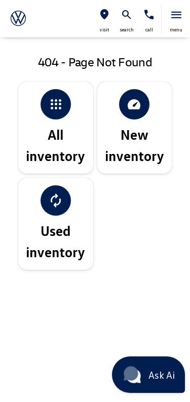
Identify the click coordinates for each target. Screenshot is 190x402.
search (127, 29)
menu (176, 29)
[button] (104, 19)
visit (104, 29)
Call (149, 29)
